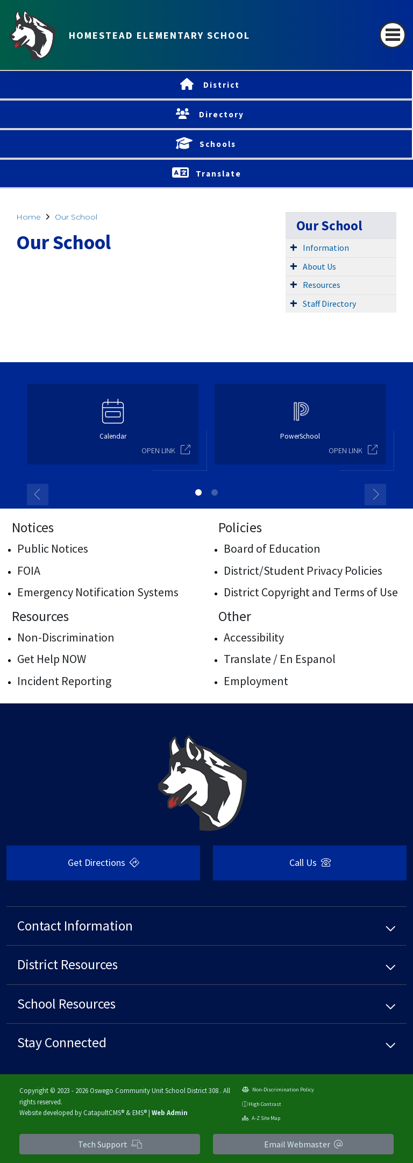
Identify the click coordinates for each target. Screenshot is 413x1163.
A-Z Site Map (261, 1118)
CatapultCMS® (103, 1112)
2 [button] (214, 492)
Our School (76, 217)
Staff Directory (329, 303)
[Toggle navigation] (392, 35)
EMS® (139, 1112)
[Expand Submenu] (294, 247)
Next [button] (375, 494)
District (221, 85)
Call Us (310, 862)
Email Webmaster (303, 1144)
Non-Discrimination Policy (278, 1089)
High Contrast (264, 1104)
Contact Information (75, 925)
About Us (319, 266)
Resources (321, 284)
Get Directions (103, 862)
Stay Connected (61, 1042)
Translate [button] (218, 173)
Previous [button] (37, 494)
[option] (112, 429)
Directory (221, 114)
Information (326, 247)
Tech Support (110, 1144)
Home (28, 217)
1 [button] (198, 492)
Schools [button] (218, 144)
